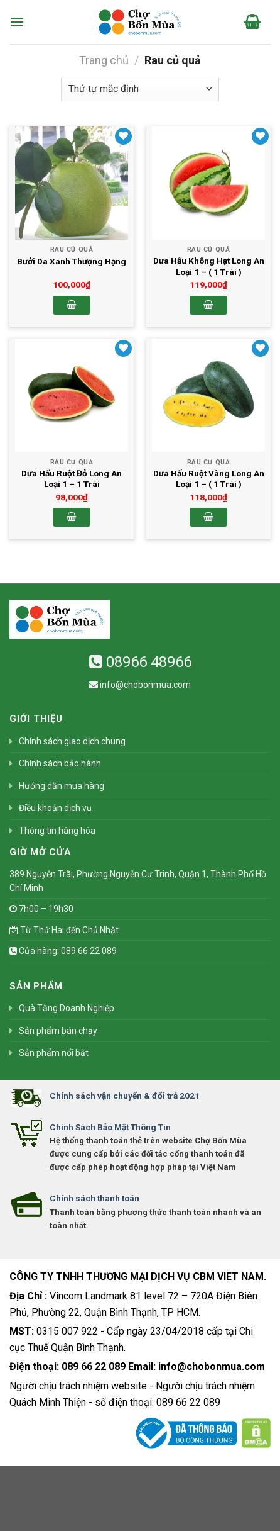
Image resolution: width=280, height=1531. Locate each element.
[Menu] (16, 21)
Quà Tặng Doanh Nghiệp (66, 1008)
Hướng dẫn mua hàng (61, 786)
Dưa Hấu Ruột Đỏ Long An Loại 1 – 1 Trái (71, 479)
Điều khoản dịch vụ (55, 808)
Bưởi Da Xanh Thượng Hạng (71, 261)
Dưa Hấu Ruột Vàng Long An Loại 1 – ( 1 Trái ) (208, 479)
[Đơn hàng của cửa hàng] (140, 89)
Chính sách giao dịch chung (72, 741)
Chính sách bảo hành (60, 763)
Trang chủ (104, 60)
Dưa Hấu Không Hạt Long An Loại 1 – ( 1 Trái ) (208, 266)
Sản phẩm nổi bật (54, 1053)
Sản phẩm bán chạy (58, 1031)
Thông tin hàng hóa (57, 831)
